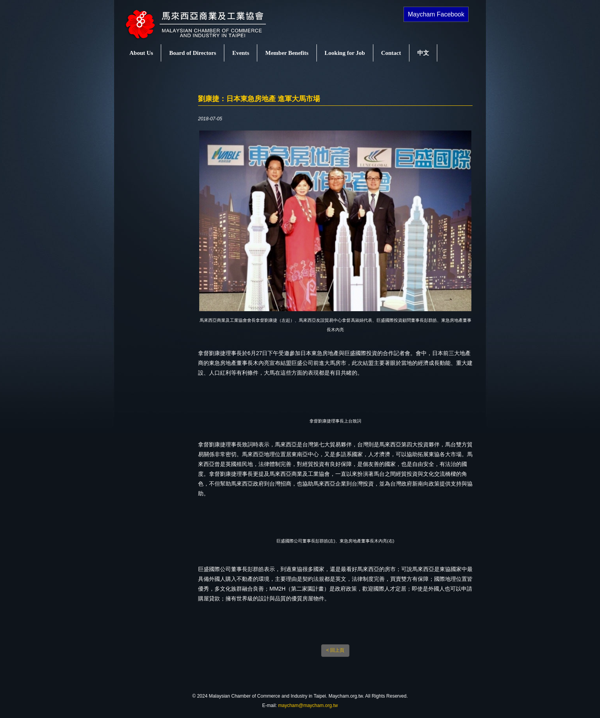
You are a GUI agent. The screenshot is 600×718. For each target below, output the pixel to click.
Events (240, 53)
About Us (141, 53)
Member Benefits (286, 53)
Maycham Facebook (436, 14)
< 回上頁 (335, 650)
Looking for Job (345, 53)
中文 (423, 53)
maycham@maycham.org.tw (308, 705)
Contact (391, 53)
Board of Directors (192, 53)
